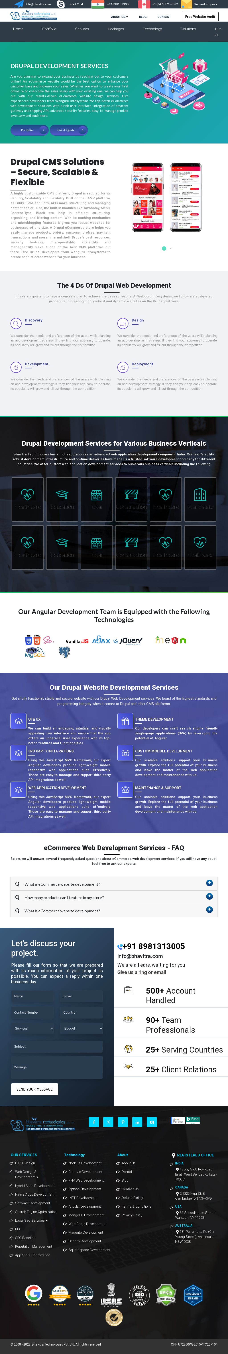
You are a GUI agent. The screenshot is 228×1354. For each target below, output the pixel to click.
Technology (152, 29)
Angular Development (85, 1206)
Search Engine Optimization (36, 1212)
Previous (114, 198)
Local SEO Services (31, 1221)
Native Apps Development (34, 1194)
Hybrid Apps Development (35, 1186)
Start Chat (76, 4)
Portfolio (49, 29)
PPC (18, 1229)
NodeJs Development (85, 1163)
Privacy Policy (132, 1215)
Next (221, 198)
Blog (143, 16)
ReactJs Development (85, 1172)
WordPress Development (87, 1224)
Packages (116, 29)
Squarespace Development (89, 1250)
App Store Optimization (32, 1255)
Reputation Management (33, 1247)
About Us (118, 16)
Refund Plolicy (132, 1198)
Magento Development (86, 1233)
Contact (164, 16)
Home (18, 29)
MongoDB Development (86, 1215)
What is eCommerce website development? (62, 884)
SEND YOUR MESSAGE (34, 1089)
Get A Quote (65, 130)
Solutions (188, 29)
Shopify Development (85, 1241)
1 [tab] (164, 248)
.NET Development (83, 1198)
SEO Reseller (25, 1238)
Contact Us (130, 1189)
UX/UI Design (25, 1163)
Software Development (32, 1203)
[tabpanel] (167, 203)
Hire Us (218, 32)
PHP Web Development (86, 1180)
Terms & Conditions (136, 1206)
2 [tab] (171, 248)
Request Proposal (206, 4)
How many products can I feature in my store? (64, 897)
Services (82, 29)
